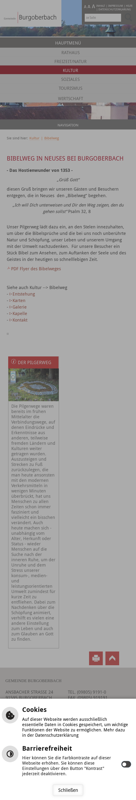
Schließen (68, 790)
